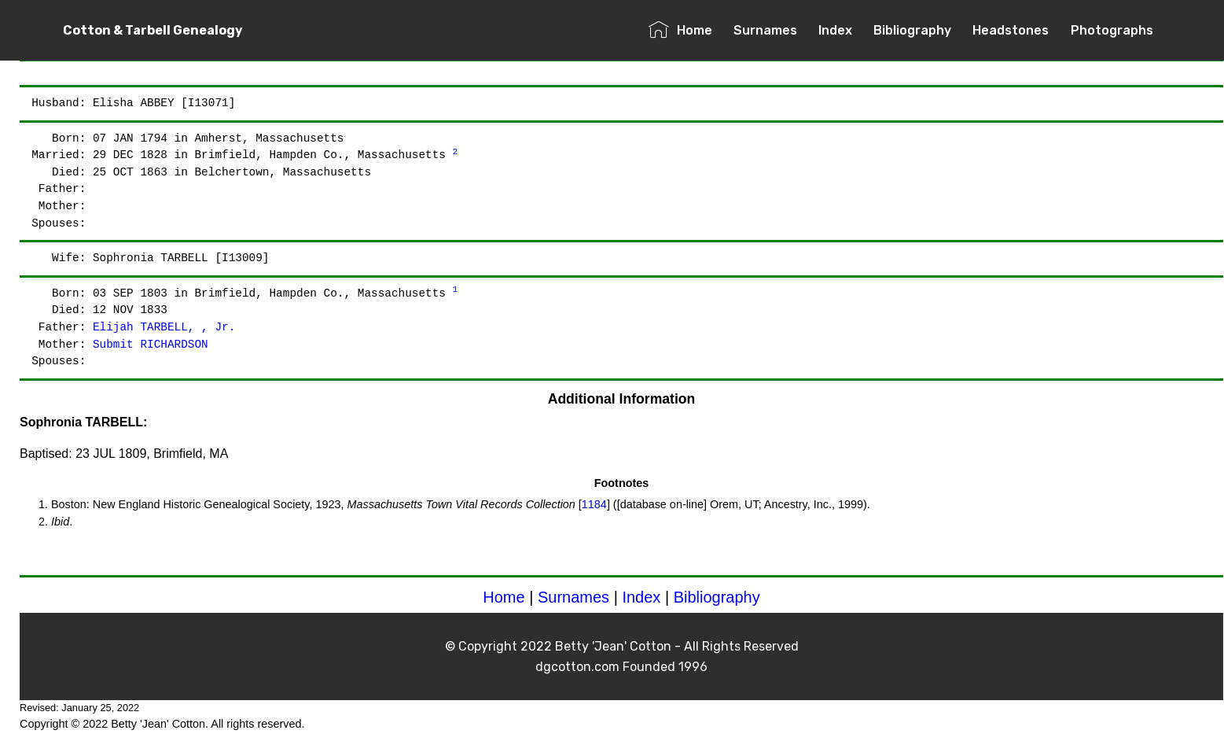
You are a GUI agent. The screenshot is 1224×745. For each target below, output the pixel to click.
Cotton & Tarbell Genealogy (153, 30)
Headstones (1010, 30)
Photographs (1112, 30)
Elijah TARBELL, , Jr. (164, 327)
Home (680, 30)
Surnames (765, 30)
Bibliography (912, 30)
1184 (594, 504)
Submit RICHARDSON (150, 344)
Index (835, 30)
